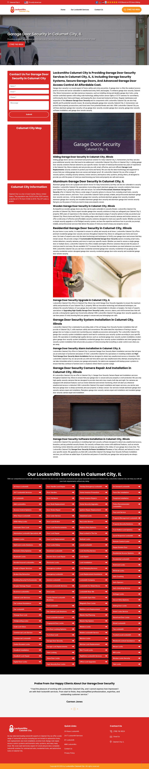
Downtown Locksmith (54, 551)
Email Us (116, 737)
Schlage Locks (118, 594)
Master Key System (87, 621)
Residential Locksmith (121, 559)
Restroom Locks (119, 565)
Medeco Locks (85, 627)
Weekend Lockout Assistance (124, 641)
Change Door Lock (20, 615)
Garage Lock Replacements (57, 647)
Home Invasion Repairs (88, 498)
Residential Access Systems (123, 553)
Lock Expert (84, 557)
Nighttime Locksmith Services (91, 656)
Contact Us (99, 10)
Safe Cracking (118, 576)
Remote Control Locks (121, 541)
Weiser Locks (118, 647)
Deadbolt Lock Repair (21, 656)
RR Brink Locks (118, 571)
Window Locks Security (121, 658)
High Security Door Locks (56, 664)
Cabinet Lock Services (22, 598)
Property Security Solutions (123, 524)
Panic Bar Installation (121, 492)
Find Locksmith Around (55, 617)
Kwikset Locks (85, 539)
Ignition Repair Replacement (90, 510)
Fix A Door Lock (52, 635)
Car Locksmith (19, 609)
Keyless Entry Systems (88, 527)
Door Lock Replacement (55, 539)
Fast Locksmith (52, 606)
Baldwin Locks (19, 539)
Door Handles (52, 492)
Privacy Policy (69, 753)
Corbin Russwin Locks (22, 644)
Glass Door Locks (53, 658)
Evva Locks (51, 592)
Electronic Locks (53, 562)
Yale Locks (117, 664)
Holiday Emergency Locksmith (91, 487)
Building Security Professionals (25, 580)
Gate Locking (51, 652)
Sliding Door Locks (120, 606)
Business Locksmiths (21, 592)
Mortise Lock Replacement (90, 644)
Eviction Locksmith (53, 580)
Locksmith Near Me (87, 592)
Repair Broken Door (120, 547)
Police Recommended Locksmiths (121, 505)
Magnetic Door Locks (88, 603)
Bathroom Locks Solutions (23, 545)
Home (63, 10)
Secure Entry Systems (121, 600)
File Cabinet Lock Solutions (57, 611)
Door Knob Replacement (56, 504)
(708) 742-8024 (132, 9)
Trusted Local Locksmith (122, 635)
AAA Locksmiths (20, 504)
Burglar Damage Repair (22, 586)
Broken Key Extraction (22, 574)
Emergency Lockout (54, 568)
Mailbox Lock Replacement (90, 609)
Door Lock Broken (53, 522)
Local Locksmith (86, 545)
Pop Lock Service (119, 512)
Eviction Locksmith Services (57, 586)
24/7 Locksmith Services (23, 492)
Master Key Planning (87, 615)
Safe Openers (118, 582)
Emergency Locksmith (55, 574)
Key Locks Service (86, 522)
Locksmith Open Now (87, 598)
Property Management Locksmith (125, 518)
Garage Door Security (55, 641)
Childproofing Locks (21, 621)
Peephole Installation (121, 498)
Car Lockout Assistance (22, 603)
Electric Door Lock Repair (56, 557)
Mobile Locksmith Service (89, 633)
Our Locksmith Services (80, 10)
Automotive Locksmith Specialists (26, 533)
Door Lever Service (54, 516)
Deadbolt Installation (21, 650)
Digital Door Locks (20, 662)
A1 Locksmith (19, 498)
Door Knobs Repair (54, 510)
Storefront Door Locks (121, 617)
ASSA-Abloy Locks (20, 522)
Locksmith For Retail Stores (90, 586)
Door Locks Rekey (53, 545)
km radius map (29, 154)
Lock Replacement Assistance (91, 574)
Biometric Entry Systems (22, 551)
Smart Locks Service (120, 611)
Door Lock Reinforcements (57, 527)
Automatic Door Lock (21, 527)
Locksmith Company (87, 580)
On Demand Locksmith (121, 487)
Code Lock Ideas (20, 627)
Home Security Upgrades (89, 504)
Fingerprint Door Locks (55, 623)
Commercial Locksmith (22, 638)
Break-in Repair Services (23, 568)
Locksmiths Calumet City (74, 766)
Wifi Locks (116, 652)
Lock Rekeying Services (88, 568)
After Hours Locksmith (22, 516)
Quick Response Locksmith (123, 536)
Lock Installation (86, 562)
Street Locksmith (119, 623)
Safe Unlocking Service (121, 588)
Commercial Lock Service (23, 633)
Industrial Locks (86, 516)
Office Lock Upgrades (88, 662)
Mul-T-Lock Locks (86, 650)
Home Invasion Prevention (89, 492)
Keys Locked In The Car (88, 533)
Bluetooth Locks (20, 557)
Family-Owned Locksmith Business (56, 599)
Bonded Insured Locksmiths (24, 562)
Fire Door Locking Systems (56, 629)
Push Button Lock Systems (122, 530)
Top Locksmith (118, 629)
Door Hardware (52, 498)
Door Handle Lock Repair (56, 487)
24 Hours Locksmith (21, 487)
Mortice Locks (85, 638)
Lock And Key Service (88, 551)
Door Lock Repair (53, 533)
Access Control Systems (22, 510)
